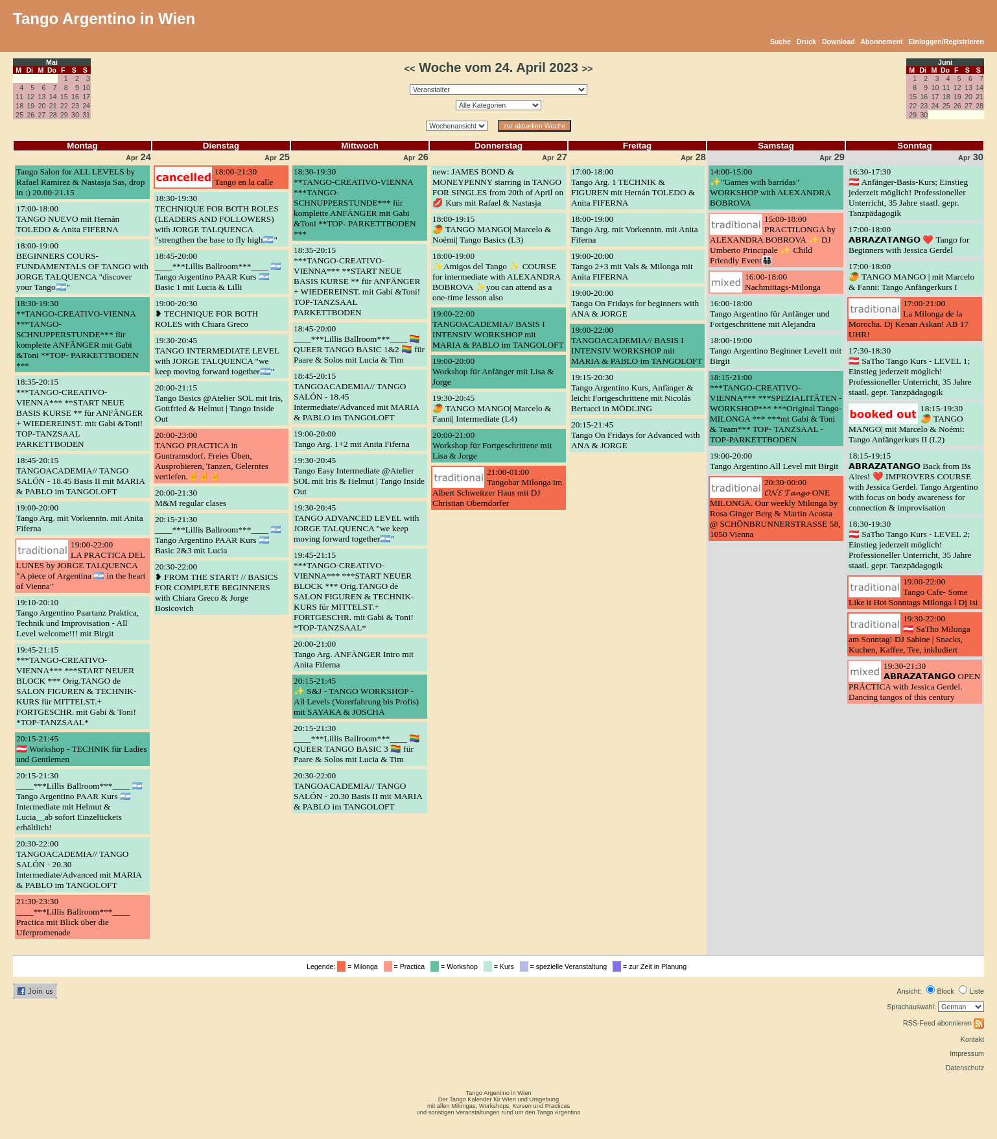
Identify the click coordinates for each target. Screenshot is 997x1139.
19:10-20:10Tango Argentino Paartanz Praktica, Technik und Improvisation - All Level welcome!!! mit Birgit (77, 617)
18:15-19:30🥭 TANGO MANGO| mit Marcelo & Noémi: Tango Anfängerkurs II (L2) (907, 423)
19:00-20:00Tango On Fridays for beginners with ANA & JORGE (635, 303)
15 (64, 97)
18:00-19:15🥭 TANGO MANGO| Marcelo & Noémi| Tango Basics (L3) (491, 229)
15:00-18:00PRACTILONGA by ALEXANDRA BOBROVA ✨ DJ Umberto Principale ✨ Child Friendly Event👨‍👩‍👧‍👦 (773, 239)
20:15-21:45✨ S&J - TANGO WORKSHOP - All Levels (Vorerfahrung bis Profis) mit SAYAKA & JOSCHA (356, 696)
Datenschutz (965, 1068)
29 (64, 115)
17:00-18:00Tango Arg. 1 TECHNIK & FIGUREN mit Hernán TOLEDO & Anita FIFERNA (633, 187)
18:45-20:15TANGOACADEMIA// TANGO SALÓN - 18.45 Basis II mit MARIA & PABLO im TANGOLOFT (80, 475)
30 (75, 115)
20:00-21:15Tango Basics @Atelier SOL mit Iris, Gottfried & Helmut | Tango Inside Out (219, 403)
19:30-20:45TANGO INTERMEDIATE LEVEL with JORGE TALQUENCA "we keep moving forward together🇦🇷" (217, 355)
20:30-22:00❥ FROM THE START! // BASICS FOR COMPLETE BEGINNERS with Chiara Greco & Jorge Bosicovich (216, 587)
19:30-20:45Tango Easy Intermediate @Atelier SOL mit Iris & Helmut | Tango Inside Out (359, 475)
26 (30, 115)
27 (42, 115)
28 (53, 115)
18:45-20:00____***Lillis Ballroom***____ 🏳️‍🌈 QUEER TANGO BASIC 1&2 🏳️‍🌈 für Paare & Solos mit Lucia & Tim (359, 344)
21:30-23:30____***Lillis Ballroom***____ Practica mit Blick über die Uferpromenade (73, 916)
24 (86, 106)
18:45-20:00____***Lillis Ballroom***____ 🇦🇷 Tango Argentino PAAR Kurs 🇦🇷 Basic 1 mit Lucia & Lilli (218, 271)
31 (86, 115)
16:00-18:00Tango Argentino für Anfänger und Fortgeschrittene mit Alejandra (770, 313)
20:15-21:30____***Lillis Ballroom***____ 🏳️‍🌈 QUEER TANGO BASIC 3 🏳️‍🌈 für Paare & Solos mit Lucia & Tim (357, 743)
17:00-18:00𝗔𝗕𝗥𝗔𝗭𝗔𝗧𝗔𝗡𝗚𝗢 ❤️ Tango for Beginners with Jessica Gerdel (909, 239)
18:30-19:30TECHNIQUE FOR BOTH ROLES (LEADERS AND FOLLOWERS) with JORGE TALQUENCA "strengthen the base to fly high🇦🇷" (217, 219)
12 (30, 97)
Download (838, 41)
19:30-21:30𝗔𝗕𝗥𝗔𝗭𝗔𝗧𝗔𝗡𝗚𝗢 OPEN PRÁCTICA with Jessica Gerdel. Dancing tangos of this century (914, 681)
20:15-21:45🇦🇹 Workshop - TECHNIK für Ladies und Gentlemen (81, 749)
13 (42, 97)
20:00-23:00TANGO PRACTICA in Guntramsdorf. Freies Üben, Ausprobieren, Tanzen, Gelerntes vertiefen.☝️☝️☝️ (211, 455)
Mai (52, 62)
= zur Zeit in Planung (651, 966)
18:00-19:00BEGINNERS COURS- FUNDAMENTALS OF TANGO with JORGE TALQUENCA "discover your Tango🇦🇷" (82, 266)
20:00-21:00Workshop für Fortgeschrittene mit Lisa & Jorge (492, 445)
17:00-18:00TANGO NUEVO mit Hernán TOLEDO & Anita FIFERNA (67, 219)
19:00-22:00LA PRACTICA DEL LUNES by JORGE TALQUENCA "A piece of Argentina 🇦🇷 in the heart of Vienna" (80, 565)
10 (86, 87)
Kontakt (972, 1039)
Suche (780, 41)
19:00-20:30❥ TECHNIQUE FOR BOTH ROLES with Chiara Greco (206, 313)
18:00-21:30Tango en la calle (244, 177)
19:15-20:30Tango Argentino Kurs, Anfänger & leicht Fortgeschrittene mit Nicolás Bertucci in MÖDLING (632, 392)
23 (75, 106)
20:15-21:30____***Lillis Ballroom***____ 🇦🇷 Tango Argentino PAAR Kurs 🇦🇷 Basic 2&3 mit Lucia (218, 534)
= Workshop (456, 966)
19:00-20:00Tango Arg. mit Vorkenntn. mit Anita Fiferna (79, 518)
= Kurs (501, 966)
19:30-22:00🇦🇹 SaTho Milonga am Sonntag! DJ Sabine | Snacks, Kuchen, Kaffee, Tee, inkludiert (909, 634)
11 (19, 97)
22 (64, 106)
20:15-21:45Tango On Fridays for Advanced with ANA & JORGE (635, 435)
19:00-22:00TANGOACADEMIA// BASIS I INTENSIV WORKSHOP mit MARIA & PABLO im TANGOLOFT (498, 329)
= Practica (406, 966)
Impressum (967, 1053)
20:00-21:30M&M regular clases (190, 498)
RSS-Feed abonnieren (943, 1023)
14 (53, 97)
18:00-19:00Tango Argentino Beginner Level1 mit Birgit (775, 350)
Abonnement (881, 41)
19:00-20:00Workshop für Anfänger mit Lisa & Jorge (493, 371)
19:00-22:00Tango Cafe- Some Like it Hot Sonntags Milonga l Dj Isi (913, 592)
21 (53, 106)
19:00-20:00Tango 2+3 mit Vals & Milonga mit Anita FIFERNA (632, 266)
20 (42, 106)
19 (30, 106)
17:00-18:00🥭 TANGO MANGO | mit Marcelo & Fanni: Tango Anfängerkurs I (911, 276)
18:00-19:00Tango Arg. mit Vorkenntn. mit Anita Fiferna (634, 229)
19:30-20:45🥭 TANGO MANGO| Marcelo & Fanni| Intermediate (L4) (491, 408)
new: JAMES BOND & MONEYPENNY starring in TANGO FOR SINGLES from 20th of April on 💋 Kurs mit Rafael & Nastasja (497, 187)
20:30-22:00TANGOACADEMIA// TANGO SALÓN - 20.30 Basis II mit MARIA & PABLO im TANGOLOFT (358, 791)
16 (75, 97)
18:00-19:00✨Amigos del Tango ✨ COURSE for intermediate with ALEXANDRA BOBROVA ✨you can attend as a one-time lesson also (496, 276)
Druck (806, 41)
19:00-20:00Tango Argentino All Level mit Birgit (774, 461)
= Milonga (359, 966)
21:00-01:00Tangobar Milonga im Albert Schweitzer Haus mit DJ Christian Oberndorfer (497, 487)
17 (86, 97)
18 (19, 106)
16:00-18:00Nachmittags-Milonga (783, 282)
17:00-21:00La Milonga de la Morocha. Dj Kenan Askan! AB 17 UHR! (908, 318)
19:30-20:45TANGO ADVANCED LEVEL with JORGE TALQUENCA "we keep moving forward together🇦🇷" (356, 523)
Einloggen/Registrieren (946, 41)
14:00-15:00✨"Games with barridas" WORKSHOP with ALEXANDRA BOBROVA (770, 187)
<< (409, 69)
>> (586, 69)
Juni (945, 62)
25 (19, 115)
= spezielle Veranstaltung (565, 966)
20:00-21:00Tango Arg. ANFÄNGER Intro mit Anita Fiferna (354, 654)
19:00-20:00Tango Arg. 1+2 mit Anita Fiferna (352, 439)
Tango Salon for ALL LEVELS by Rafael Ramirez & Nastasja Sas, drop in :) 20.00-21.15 (80, 182)
